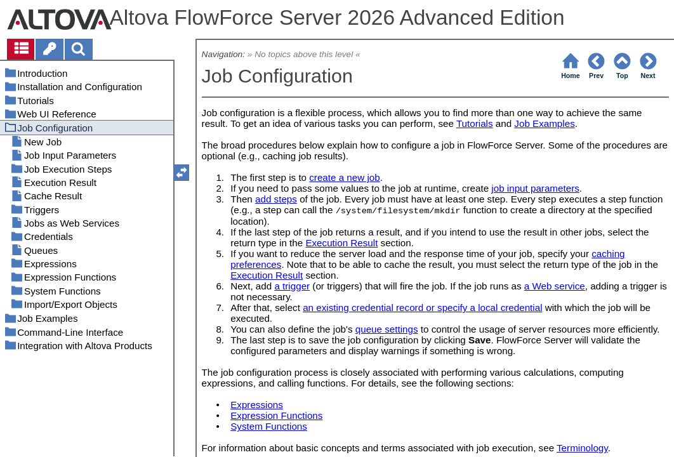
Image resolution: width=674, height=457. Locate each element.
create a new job (344, 177)
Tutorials (474, 123)
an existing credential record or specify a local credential (422, 307)
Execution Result (341, 242)
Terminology (582, 447)
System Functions (268, 426)
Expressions (256, 404)
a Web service (554, 286)
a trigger (292, 286)
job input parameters (535, 188)
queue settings (386, 329)
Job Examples (544, 123)
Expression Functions (276, 415)
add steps (276, 199)
